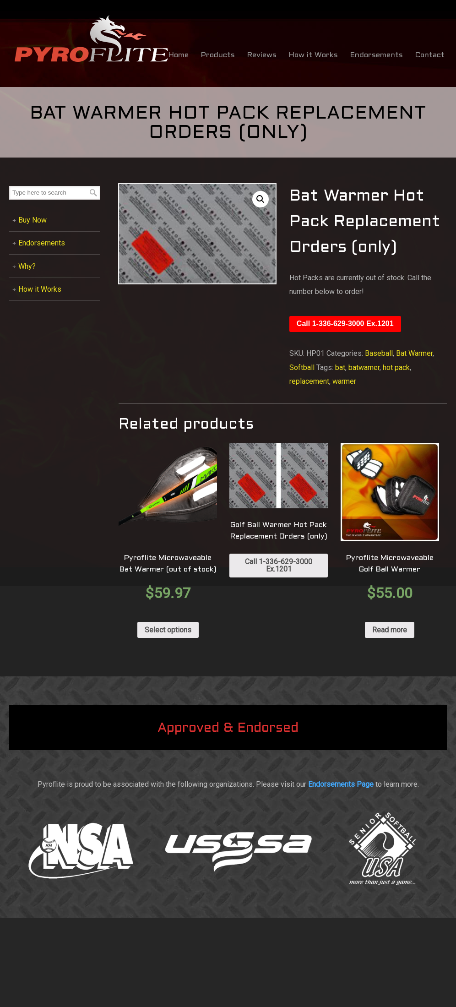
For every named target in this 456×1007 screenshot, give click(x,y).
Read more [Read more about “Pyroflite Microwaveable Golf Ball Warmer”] (389, 630)
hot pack (396, 367)
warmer (344, 381)
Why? (27, 266)
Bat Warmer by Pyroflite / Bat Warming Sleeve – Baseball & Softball (91, 39)
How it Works (39, 289)
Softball (302, 367)
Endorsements (41, 243)
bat (340, 367)
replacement (309, 381)
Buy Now (32, 220)
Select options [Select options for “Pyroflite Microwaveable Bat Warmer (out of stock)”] (168, 630)
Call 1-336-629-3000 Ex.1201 (345, 323)
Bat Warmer (414, 353)
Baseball (379, 353)
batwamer (364, 367)
